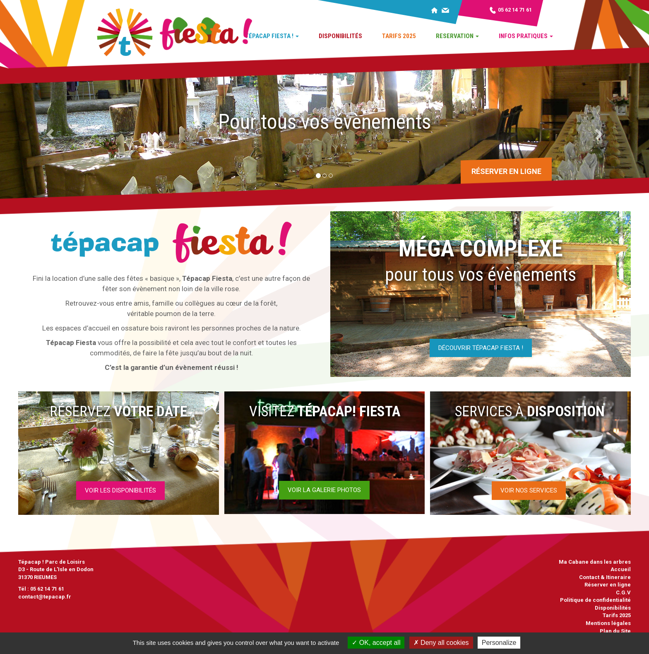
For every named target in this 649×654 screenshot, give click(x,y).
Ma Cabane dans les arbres (595, 562)
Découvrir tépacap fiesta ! (480, 348)
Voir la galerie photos (324, 490)
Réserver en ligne (506, 171)
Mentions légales (608, 623)
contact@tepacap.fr (44, 597)
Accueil (621, 569)
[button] (48, 131)
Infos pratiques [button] (526, 36)
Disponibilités (340, 36)
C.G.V (623, 592)
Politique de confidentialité (595, 600)
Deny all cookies (441, 642)
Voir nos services (528, 490)
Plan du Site (615, 631)
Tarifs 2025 (399, 36)
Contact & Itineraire (605, 577)
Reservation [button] (457, 36)
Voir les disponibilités (120, 490)
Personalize (499, 642)
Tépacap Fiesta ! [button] (272, 36)
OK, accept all (376, 642)
